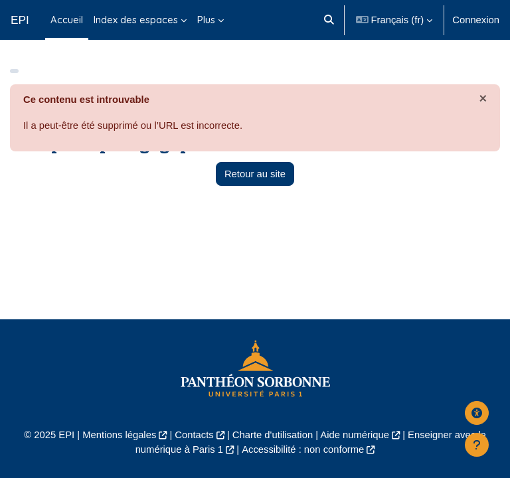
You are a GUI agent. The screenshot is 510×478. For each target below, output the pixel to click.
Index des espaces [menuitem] (136, 19)
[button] (329, 20)
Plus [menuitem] (206, 19)
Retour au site (255, 174)
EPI (20, 20)
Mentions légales (119, 435)
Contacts (194, 435)
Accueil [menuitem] (66, 19)
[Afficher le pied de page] (477, 445)
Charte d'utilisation (272, 435)
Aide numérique (354, 435)
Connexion (475, 20)
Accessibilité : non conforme (303, 449)
